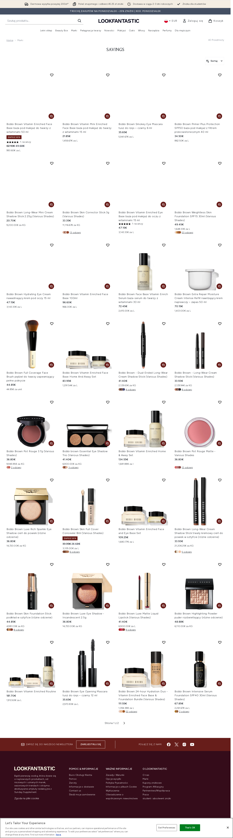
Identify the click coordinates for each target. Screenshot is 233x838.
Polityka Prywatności (117, 782)
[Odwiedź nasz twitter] (176, 744)
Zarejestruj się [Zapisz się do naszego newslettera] (90, 744)
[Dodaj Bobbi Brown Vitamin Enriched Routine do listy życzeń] (52, 642)
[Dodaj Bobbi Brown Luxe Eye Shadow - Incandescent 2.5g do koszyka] (107, 605)
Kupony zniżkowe (152, 782)
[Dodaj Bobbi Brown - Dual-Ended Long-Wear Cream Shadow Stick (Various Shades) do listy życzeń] (164, 324)
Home (10, 40)
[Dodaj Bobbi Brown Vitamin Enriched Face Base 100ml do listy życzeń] (108, 245)
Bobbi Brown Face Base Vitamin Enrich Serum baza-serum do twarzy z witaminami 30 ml (143, 298)
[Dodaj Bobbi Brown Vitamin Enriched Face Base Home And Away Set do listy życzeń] (108, 324)
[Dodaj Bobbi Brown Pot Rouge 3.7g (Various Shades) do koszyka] (51, 443)
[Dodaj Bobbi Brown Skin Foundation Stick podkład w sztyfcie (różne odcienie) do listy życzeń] (52, 564)
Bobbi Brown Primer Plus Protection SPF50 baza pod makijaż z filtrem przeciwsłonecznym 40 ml (197, 128)
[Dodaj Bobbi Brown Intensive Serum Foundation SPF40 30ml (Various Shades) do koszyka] (219, 683)
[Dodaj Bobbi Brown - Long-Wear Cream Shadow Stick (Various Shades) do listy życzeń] (220, 324)
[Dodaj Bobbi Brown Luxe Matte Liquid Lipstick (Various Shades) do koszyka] (163, 605)
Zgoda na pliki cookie (26, 798)
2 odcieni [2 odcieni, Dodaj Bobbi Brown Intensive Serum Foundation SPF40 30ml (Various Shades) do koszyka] (184, 711)
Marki (145, 779)
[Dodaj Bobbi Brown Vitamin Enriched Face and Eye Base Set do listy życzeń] (164, 480)
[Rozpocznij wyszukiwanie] (44, 20)
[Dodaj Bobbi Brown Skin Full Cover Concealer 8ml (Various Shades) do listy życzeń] (108, 480)
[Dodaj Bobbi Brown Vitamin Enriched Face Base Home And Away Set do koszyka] (107, 365)
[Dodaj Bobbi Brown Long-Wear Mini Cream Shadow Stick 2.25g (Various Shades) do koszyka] (51, 204)
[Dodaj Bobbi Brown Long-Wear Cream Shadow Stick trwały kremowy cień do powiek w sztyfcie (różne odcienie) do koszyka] (219, 521)
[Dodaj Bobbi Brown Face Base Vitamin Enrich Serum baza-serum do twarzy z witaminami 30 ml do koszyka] (163, 286)
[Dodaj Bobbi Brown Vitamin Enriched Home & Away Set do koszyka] (163, 443)
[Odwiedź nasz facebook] (169, 744)
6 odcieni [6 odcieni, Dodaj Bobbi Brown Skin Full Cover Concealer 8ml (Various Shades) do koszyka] (75, 552)
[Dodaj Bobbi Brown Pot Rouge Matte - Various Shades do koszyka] (219, 443)
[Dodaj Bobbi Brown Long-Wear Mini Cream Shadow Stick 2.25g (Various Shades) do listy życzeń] (52, 163)
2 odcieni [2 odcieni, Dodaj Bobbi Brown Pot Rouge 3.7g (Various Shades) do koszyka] (16, 467)
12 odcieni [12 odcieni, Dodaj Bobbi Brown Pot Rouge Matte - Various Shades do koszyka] (187, 467)
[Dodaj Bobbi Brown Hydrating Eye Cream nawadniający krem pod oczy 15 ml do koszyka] (51, 286)
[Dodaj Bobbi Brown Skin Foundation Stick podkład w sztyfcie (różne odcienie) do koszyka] (51, 605)
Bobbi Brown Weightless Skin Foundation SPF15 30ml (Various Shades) (195, 216)
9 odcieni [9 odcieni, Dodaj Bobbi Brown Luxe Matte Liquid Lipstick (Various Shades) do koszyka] (131, 629)
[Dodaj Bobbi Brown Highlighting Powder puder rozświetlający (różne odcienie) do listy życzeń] (220, 564)
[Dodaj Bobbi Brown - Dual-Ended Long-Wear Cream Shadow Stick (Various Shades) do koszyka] (163, 365)
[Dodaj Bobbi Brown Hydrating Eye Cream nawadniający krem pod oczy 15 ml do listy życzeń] (52, 245)
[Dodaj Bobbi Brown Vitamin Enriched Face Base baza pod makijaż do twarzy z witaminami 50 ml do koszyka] (51, 116)
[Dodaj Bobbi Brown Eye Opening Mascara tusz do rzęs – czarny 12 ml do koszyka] (107, 683)
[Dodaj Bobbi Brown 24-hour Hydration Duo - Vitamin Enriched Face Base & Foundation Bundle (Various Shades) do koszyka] (163, 683)
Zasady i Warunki (115, 775)
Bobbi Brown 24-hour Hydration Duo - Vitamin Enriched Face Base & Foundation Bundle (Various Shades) (143, 695)
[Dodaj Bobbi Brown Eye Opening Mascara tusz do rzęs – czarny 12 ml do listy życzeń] (108, 642)
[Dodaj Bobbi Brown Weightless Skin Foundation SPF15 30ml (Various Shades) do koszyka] (219, 204)
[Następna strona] (124, 723)
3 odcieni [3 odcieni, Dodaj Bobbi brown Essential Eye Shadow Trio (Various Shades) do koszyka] (73, 467)
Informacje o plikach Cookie (121, 786)
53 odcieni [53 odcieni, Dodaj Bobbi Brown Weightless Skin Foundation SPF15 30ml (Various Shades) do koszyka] (187, 232)
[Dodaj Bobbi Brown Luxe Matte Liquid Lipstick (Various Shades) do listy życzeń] (164, 564)
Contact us (75, 790)
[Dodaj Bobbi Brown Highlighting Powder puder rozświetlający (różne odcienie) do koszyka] (219, 605)
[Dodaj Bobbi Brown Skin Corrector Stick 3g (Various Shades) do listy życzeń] (108, 163)
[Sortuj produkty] (214, 61)
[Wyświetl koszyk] (215, 21)
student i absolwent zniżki (157, 798)
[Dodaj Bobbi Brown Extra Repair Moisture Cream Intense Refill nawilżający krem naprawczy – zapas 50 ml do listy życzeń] (220, 245)
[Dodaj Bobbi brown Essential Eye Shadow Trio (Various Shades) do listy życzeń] (108, 402)
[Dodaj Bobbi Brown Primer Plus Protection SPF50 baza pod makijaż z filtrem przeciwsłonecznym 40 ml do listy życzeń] (220, 75)
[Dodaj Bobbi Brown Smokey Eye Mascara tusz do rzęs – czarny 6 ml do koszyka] (163, 116)
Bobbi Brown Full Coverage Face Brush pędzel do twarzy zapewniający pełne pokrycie (30, 376)
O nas (146, 775)
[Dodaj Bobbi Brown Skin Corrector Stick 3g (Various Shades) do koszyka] (107, 204)
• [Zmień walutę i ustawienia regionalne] (170, 21)
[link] (193, 21)
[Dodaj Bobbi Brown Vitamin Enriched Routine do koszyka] (51, 683)
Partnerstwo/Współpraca (156, 790)
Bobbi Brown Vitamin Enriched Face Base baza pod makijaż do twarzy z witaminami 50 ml (29, 128)
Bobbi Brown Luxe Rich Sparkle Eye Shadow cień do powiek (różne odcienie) (29, 533)
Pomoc (73, 779)
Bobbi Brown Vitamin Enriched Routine (31, 691)
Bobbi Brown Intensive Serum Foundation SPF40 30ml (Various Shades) (196, 695)
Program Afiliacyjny (153, 786)
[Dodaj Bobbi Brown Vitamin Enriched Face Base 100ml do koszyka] (107, 286)
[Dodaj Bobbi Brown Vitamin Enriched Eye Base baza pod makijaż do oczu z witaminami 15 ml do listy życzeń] (164, 163)
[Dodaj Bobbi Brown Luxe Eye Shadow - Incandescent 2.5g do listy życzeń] (108, 564)
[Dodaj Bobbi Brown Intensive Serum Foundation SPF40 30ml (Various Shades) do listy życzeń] (220, 642)
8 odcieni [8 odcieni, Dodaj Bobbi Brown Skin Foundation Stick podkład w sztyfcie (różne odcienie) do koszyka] (19, 629)
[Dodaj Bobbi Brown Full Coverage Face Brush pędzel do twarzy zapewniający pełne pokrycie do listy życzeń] (52, 324)
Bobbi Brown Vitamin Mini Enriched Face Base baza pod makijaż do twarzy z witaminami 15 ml (87, 128)
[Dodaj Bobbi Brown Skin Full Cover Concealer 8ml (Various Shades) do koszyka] (107, 521)
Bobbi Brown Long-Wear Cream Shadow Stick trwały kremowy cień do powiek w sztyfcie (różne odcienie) (199, 533)
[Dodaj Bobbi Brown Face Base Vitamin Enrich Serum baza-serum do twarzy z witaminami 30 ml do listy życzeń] (164, 245)
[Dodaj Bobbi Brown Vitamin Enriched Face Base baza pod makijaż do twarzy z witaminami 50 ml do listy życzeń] (52, 75)
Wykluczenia (112, 790)
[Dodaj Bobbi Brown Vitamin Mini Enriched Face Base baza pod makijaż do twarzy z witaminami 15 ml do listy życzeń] (108, 75)
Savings (115, 50)
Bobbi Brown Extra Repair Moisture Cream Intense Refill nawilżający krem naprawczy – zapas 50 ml (199, 298)
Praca (146, 794)
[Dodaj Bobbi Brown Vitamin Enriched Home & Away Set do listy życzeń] (164, 402)
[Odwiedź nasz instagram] (184, 744)
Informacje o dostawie (81, 786)
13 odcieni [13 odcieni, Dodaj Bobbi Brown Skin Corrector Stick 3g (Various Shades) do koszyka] (75, 232)
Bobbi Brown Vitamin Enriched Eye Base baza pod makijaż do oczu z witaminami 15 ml (141, 216)
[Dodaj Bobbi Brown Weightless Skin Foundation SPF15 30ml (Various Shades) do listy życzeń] (220, 163)
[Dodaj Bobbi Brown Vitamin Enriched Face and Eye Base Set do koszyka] (163, 521)
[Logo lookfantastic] (119, 21)
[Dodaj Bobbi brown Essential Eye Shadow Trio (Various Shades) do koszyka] (107, 443)
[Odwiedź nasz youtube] (192, 744)
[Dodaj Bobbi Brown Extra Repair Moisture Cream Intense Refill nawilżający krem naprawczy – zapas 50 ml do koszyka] (219, 286)
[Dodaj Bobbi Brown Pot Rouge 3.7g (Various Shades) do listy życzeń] (52, 402)
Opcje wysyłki (113, 779)
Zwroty (73, 782)
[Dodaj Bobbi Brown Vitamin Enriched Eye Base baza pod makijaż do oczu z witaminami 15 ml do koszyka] (163, 204)
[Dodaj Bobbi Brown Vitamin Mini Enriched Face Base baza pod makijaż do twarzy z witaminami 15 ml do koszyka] (107, 116)
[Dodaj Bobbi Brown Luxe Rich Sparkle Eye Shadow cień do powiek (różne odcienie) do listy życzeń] (52, 480)
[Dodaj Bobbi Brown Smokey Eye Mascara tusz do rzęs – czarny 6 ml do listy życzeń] (164, 75)
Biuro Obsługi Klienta (80, 775)
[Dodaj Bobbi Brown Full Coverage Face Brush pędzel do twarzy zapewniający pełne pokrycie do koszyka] (51, 365)
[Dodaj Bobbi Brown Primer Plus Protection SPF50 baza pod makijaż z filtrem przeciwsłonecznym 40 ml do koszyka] (219, 116)
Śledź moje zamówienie (82, 794)
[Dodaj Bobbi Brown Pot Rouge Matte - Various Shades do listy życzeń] (220, 402)
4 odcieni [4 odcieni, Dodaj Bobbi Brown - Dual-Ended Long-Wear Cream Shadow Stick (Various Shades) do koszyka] (131, 389)
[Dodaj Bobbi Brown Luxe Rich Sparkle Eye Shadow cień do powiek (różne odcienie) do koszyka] (51, 521)
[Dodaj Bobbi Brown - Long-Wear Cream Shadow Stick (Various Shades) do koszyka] (219, 365)
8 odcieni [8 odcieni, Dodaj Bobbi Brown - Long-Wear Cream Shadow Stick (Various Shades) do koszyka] (187, 389)
